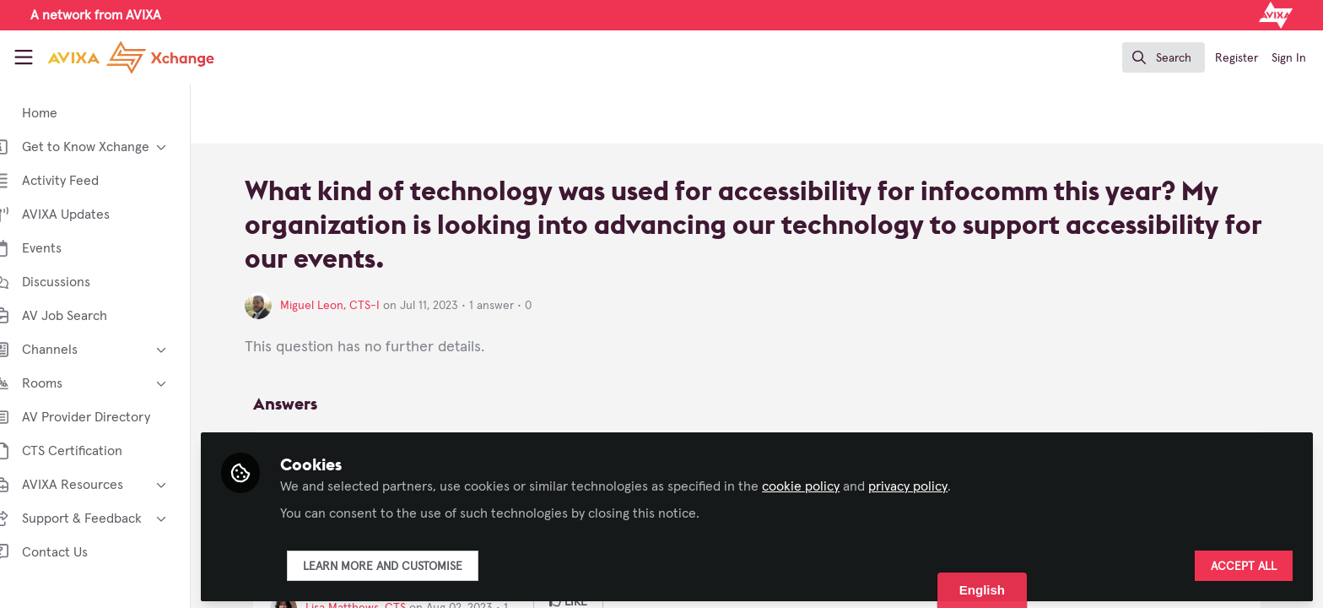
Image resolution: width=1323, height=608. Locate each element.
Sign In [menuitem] (1289, 58)
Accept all (1244, 563)
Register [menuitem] (1236, 58)
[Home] (117, 57)
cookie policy (826, 483)
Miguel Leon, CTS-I (355, 306)
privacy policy (933, 483)
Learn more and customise (408, 563)
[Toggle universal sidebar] (23, 57)
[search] (1163, 57)
